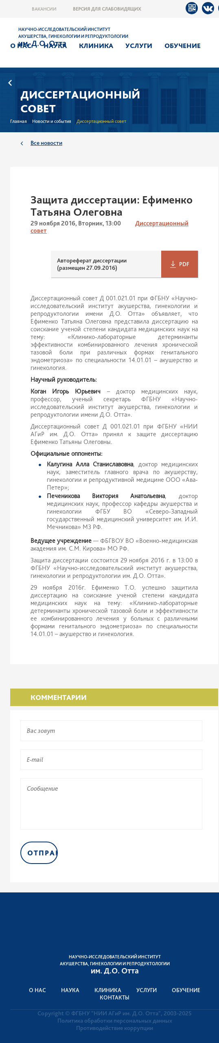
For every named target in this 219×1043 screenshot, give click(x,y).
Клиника (96, 46)
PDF (184, 264)
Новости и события (51, 121)
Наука (55, 46)
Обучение (182, 46)
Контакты (114, 997)
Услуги (138, 46)
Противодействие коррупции (114, 1028)
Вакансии (44, 9)
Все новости (46, 142)
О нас (20, 46)
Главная (18, 121)
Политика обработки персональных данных (114, 1020)
